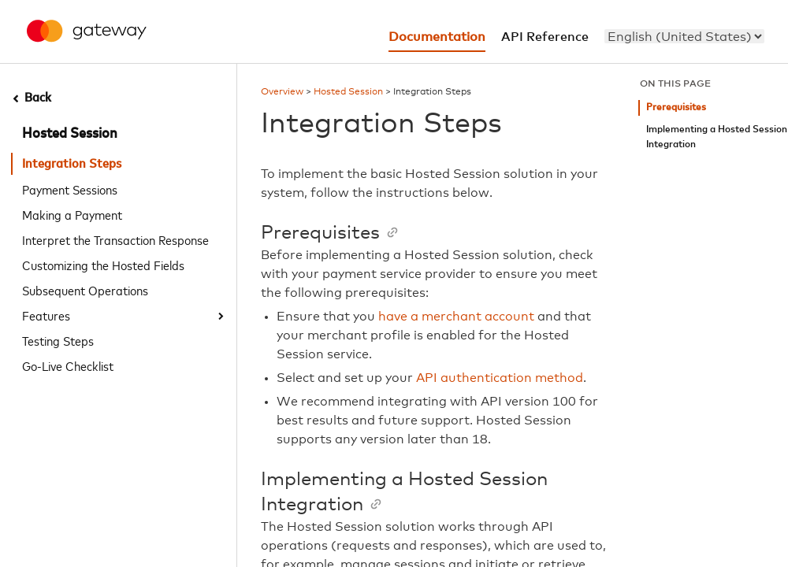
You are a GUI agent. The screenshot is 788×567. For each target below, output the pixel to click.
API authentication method (499, 378)
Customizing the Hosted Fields (103, 264)
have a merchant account (456, 316)
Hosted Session (69, 134)
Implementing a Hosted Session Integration (716, 137)
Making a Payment (72, 214)
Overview (282, 92)
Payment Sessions (69, 189)
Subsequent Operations (85, 289)
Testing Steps (58, 340)
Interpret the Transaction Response (115, 239)
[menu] (684, 36)
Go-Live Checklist (67, 365)
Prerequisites (676, 107)
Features (46, 315)
